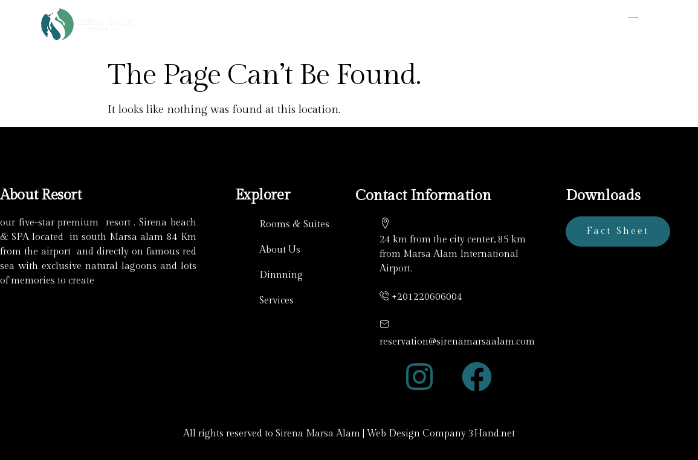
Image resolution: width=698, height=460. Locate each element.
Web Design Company (416, 433)
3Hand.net (491, 433)
